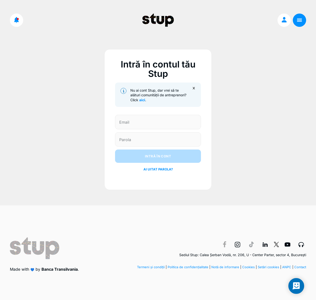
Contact (300, 267)
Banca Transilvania (59, 269)
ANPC (286, 267)
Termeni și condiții (151, 267)
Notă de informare (225, 267)
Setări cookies (268, 267)
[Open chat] (296, 286)
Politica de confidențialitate (188, 267)
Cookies (248, 267)
